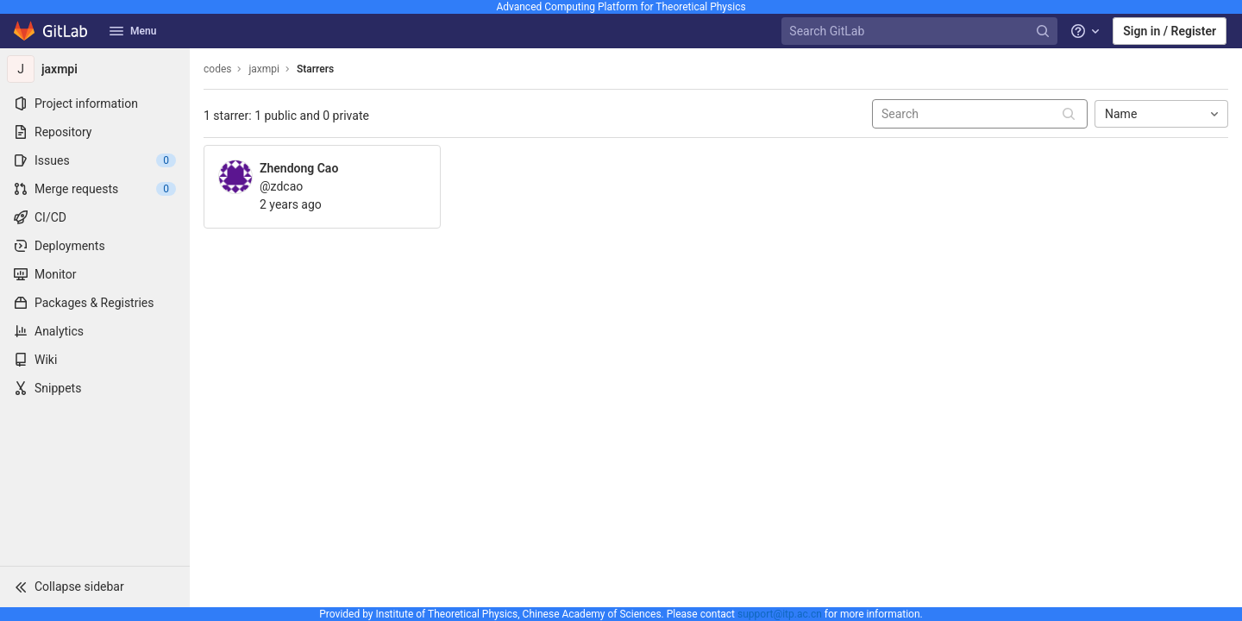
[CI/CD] (94, 217)
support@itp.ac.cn (779, 614)
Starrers (315, 69)
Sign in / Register (1169, 31)
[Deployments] (94, 246)
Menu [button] (133, 31)
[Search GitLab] (921, 31)
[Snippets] (94, 388)
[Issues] (94, 160)
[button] (95, 586)
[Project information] (94, 103)
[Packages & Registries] (94, 303)
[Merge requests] (94, 189)
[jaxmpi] (94, 69)
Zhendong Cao (299, 168)
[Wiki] (94, 359)
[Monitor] (94, 274)
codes (217, 69)
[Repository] (94, 132)
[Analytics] (94, 331)
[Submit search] (1068, 114)
